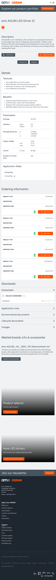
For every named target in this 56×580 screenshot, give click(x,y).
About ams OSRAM (9, 502)
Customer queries (7, 535)
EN (43, 301)
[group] (28, 351)
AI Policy (51, 563)
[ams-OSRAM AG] (12, 3)
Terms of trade (26, 563)
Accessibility (5, 518)
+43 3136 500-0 (11, 494)
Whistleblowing (6, 543)
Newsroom (5, 505)
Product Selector (7, 528)
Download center (7, 530)
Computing (9, 172)
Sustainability (6, 511)
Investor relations (7, 508)
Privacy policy (6, 563)
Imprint (34, 563)
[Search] (50, 3)
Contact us (23, 62)
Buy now (45, 212)
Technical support (7, 538)
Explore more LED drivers (14, 459)
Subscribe (49, 473)
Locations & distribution (9, 513)
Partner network (7, 541)
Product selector (10, 412)
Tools (3, 533)
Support (34, 62)
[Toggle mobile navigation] (53, 3)
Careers (4, 516)
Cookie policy (42, 563)
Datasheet (8, 55)
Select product (48, 8)
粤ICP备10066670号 (8, 566)
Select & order (46, 55)
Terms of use (16, 563)
